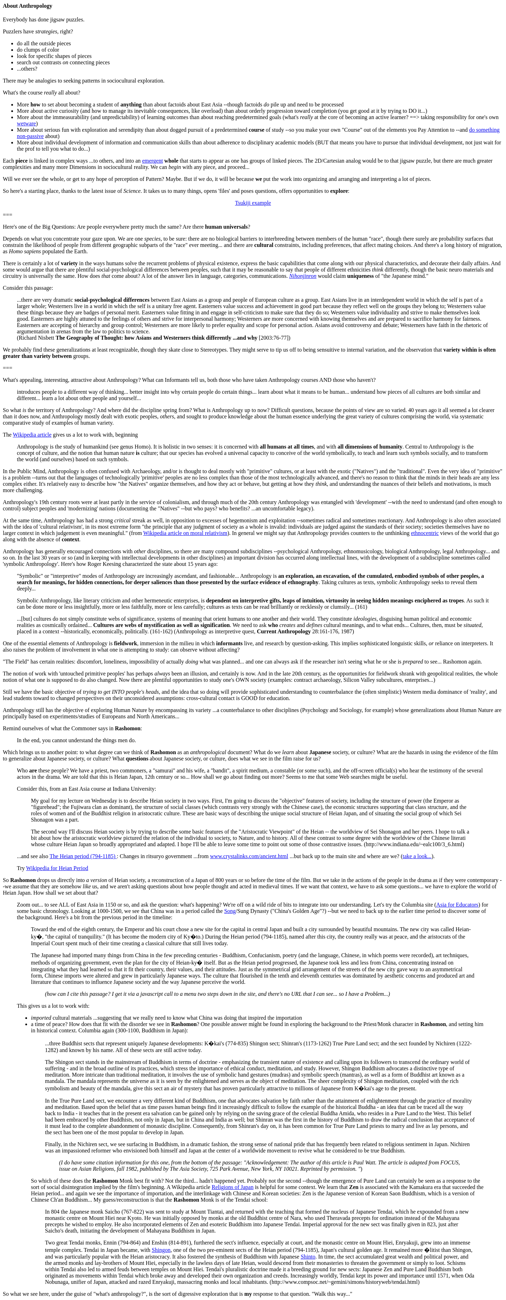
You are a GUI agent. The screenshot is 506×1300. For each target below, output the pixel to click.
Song (230, 911)
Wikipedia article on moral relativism (185, 533)
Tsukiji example (253, 203)
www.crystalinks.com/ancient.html (249, 856)
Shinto (308, 1257)
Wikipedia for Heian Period (57, 868)
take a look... (417, 856)
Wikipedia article (32, 435)
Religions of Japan (232, 1187)
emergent (152, 161)
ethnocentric (425, 533)
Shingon (161, 1250)
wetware (26, 123)
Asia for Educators (457, 905)
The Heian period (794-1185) (83, 856)
